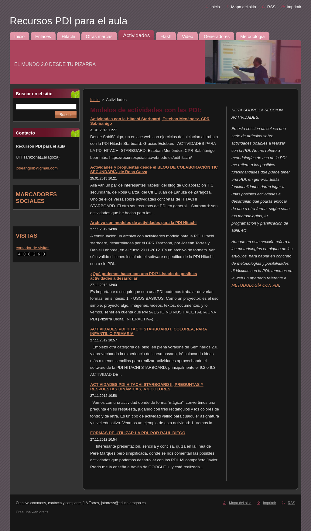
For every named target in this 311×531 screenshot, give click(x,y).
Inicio (215, 7)
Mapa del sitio (243, 7)
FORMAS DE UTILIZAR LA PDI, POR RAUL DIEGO (137, 433)
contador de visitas (33, 248)
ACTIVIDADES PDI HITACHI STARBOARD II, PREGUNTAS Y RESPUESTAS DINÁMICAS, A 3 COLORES (146, 386)
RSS (271, 7)
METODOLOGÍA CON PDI (255, 285)
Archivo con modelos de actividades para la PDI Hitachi (143, 222)
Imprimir (294, 7)
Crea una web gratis (32, 512)
